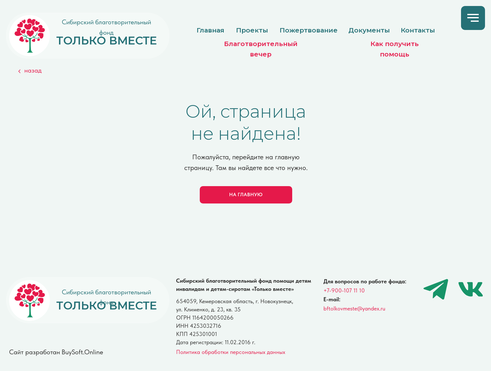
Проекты (252, 30)
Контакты (418, 30)
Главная (210, 30)
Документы (369, 30)
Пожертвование (309, 30)
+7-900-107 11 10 (344, 290)
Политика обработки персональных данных (230, 352)
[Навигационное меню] (473, 18)
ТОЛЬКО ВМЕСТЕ (106, 40)
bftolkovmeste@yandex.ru (354, 308)
